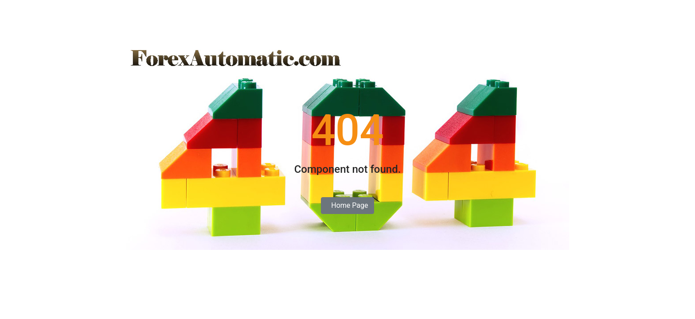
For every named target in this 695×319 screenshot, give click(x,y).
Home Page (347, 205)
